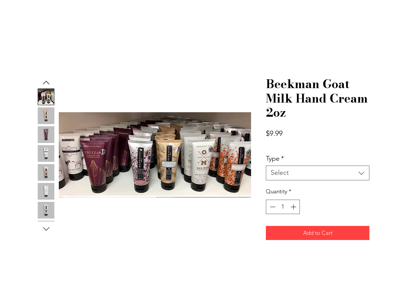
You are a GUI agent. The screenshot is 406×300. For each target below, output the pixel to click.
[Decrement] (272, 207)
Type (275, 159)
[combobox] (317, 173)
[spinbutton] (283, 207)
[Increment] (294, 207)
